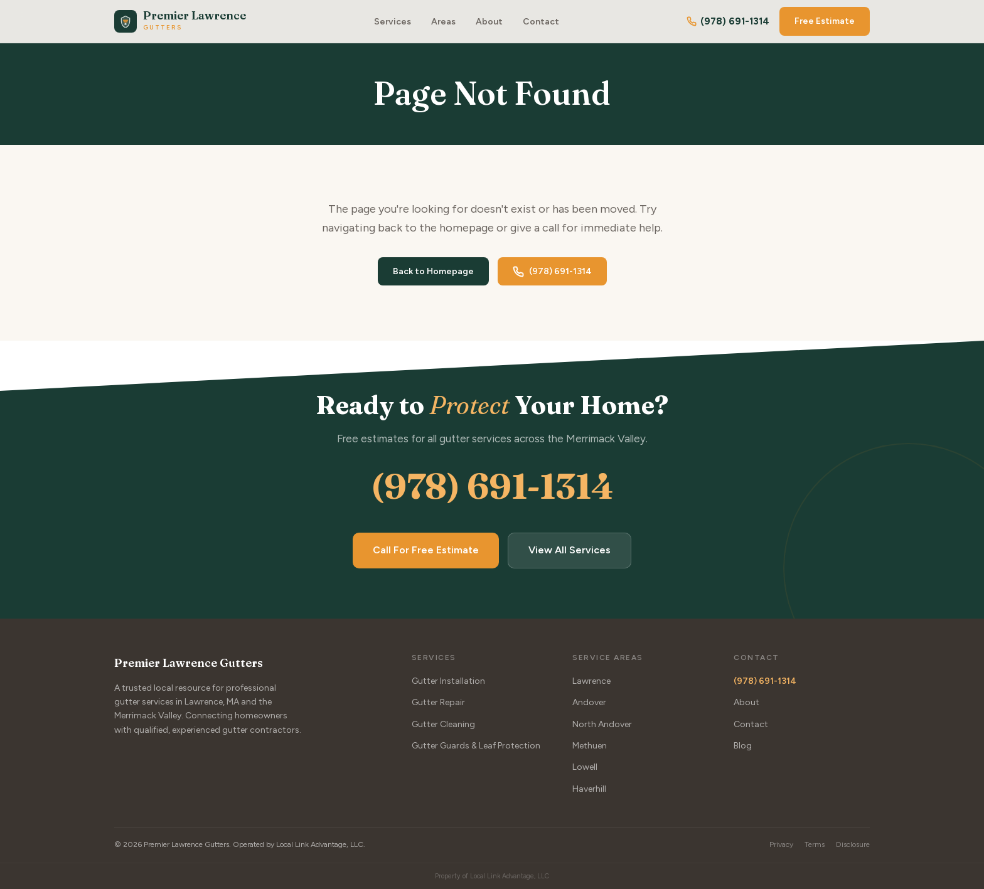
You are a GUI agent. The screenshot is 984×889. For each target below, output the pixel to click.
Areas (443, 21)
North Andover (602, 724)
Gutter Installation (448, 681)
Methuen (589, 745)
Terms (815, 844)
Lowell (584, 767)
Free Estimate (824, 21)
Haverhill (589, 789)
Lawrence (591, 681)
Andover (589, 702)
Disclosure (853, 844)
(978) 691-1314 (728, 21)
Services (392, 21)
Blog (743, 745)
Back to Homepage (433, 271)
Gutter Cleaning (443, 724)
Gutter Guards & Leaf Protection (476, 745)
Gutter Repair (438, 702)
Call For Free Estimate (426, 550)
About (489, 21)
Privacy (781, 844)
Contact (541, 21)
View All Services (569, 550)
